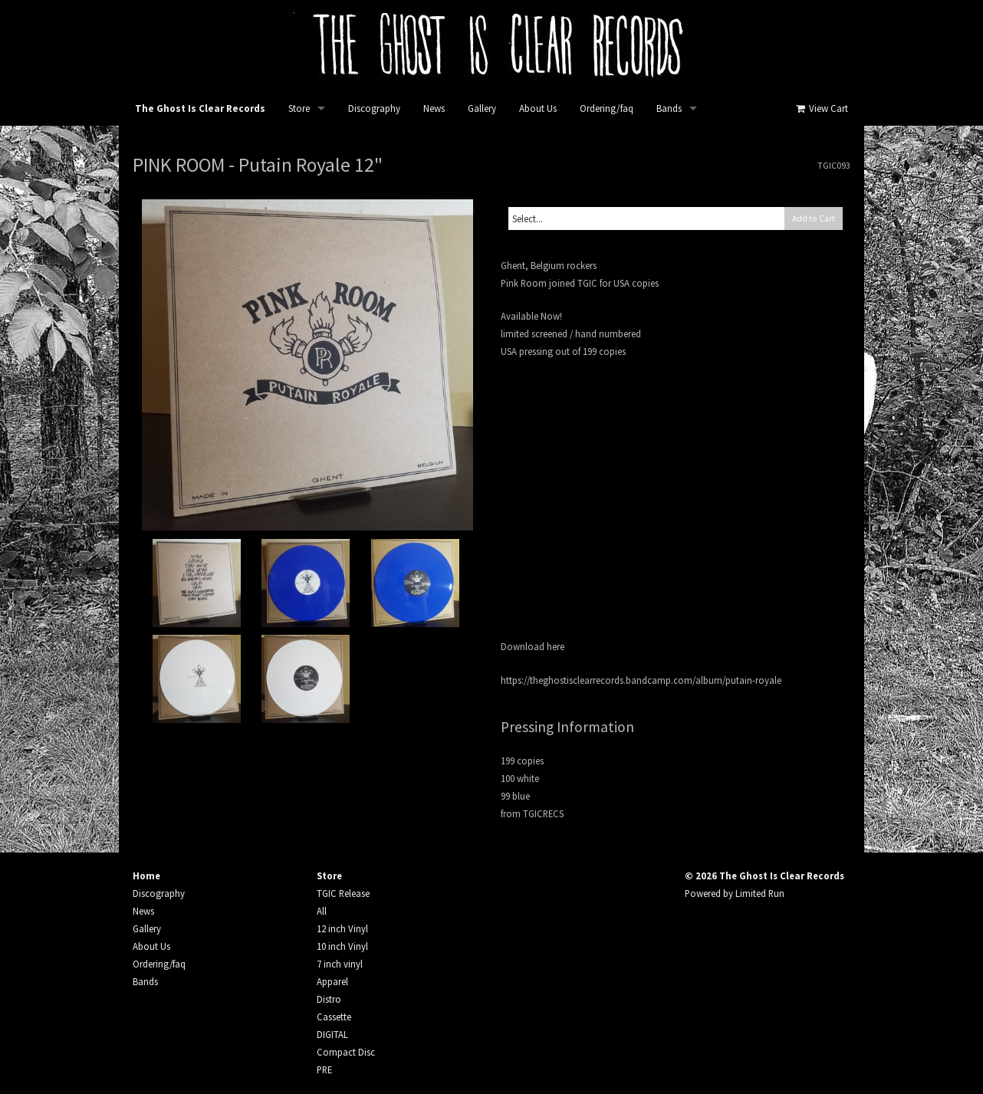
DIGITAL (332, 1034)
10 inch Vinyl (342, 946)
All (322, 911)
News (434, 108)
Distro (329, 999)
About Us (538, 108)
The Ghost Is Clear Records (200, 108)
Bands (669, 108)
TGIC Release (343, 893)
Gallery (482, 108)
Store (299, 108)
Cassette (334, 1016)
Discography (374, 108)
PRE (324, 1069)
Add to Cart (813, 218)
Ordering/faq (606, 108)
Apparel (332, 981)
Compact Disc (346, 1052)
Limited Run (759, 893)
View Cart (821, 108)
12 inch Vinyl (342, 928)
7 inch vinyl (340, 964)
